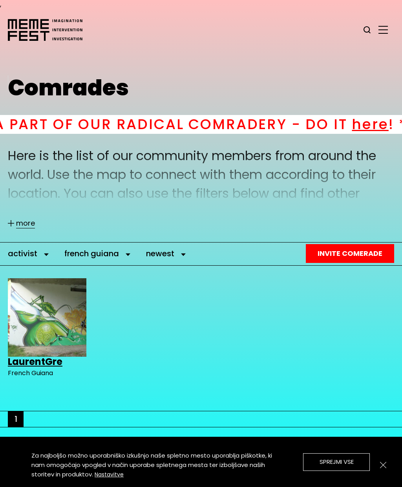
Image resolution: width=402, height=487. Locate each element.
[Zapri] (383, 465)
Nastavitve (109, 474)
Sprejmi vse (337, 462)
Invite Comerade (350, 253)
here (379, 124)
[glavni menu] (383, 29)
